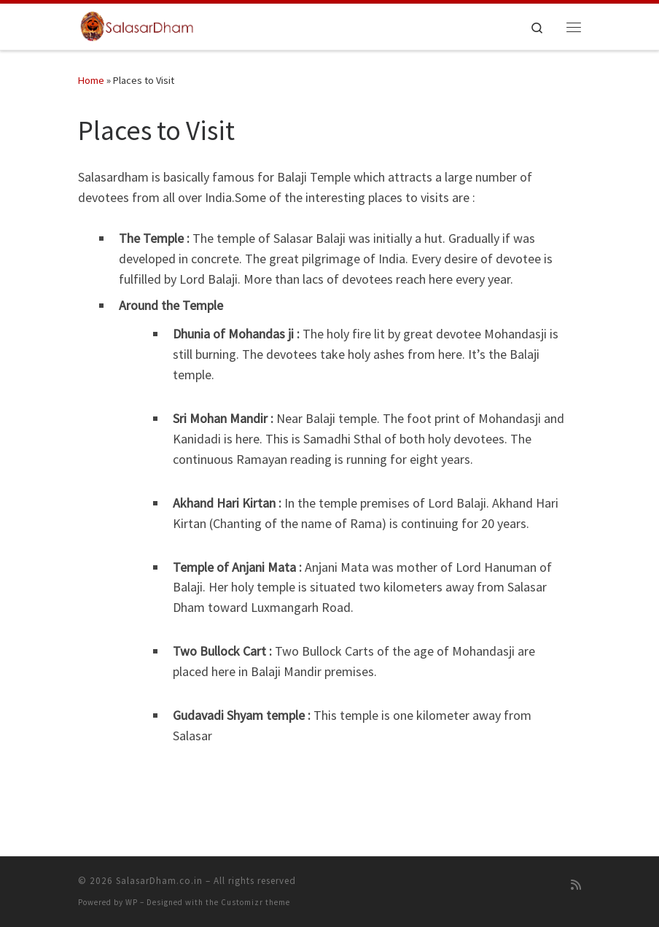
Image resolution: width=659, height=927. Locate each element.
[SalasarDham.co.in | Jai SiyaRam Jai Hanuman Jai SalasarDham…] (138, 25)
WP (131, 902)
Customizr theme (255, 902)
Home (91, 80)
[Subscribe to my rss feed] (576, 885)
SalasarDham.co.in (159, 880)
